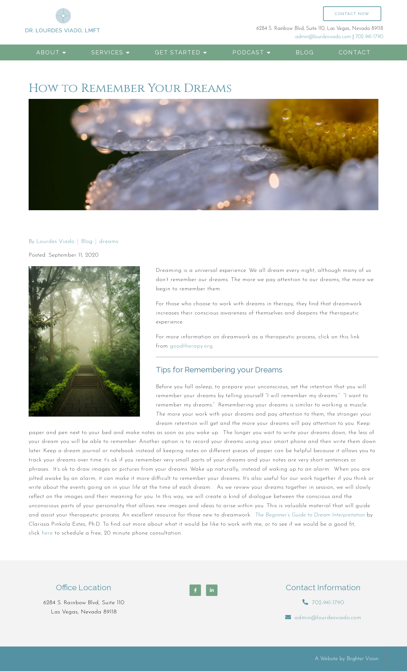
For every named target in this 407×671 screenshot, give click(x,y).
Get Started (178, 52)
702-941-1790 (369, 36)
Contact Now (352, 13)
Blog (305, 52)
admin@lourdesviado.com (323, 36)
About (48, 52)
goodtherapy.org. (192, 346)
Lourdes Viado (55, 242)
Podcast (248, 52)
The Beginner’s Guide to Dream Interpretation (310, 515)
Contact (355, 52)
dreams (108, 242)
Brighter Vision (362, 658)
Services (107, 52)
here (47, 533)
